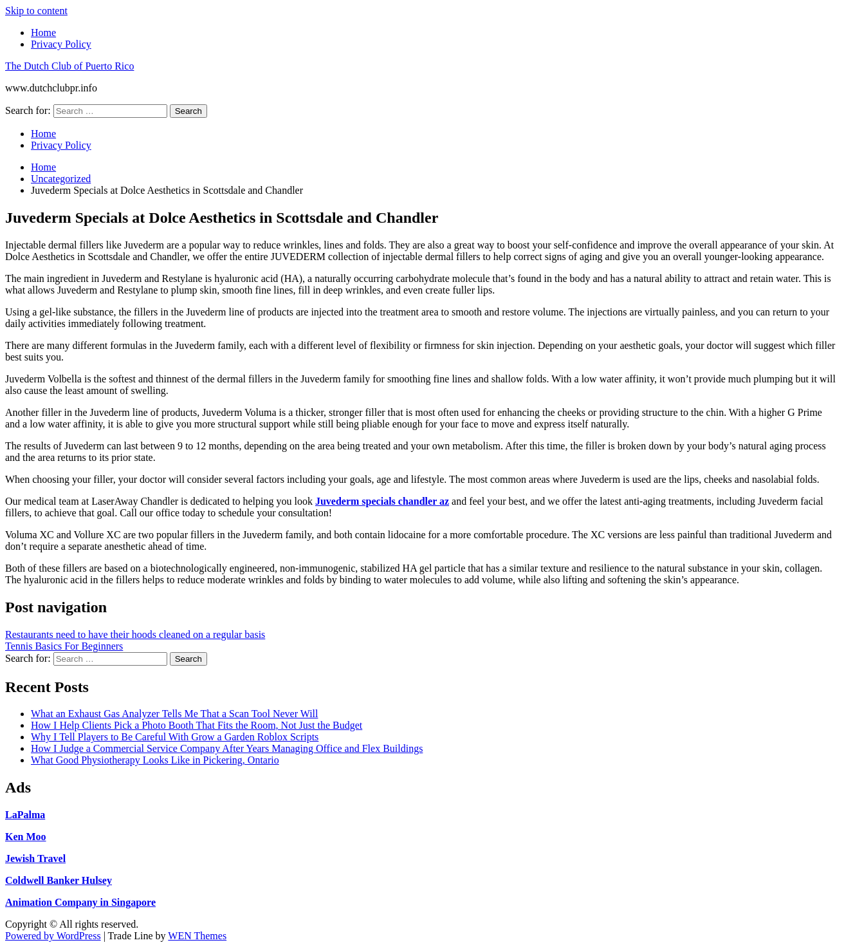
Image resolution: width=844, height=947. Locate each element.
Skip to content (36, 10)
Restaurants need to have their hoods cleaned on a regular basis (135, 634)
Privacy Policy (61, 44)
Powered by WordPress (53, 935)
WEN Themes (197, 935)
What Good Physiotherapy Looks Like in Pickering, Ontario (155, 760)
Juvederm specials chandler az (382, 501)
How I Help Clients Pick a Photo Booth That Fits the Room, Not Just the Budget (196, 725)
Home (43, 32)
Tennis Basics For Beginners (64, 646)
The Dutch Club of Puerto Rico (69, 66)
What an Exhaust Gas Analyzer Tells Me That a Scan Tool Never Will (174, 713)
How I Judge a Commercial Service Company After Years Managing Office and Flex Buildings (227, 748)
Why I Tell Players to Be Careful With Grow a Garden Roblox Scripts (174, 736)
